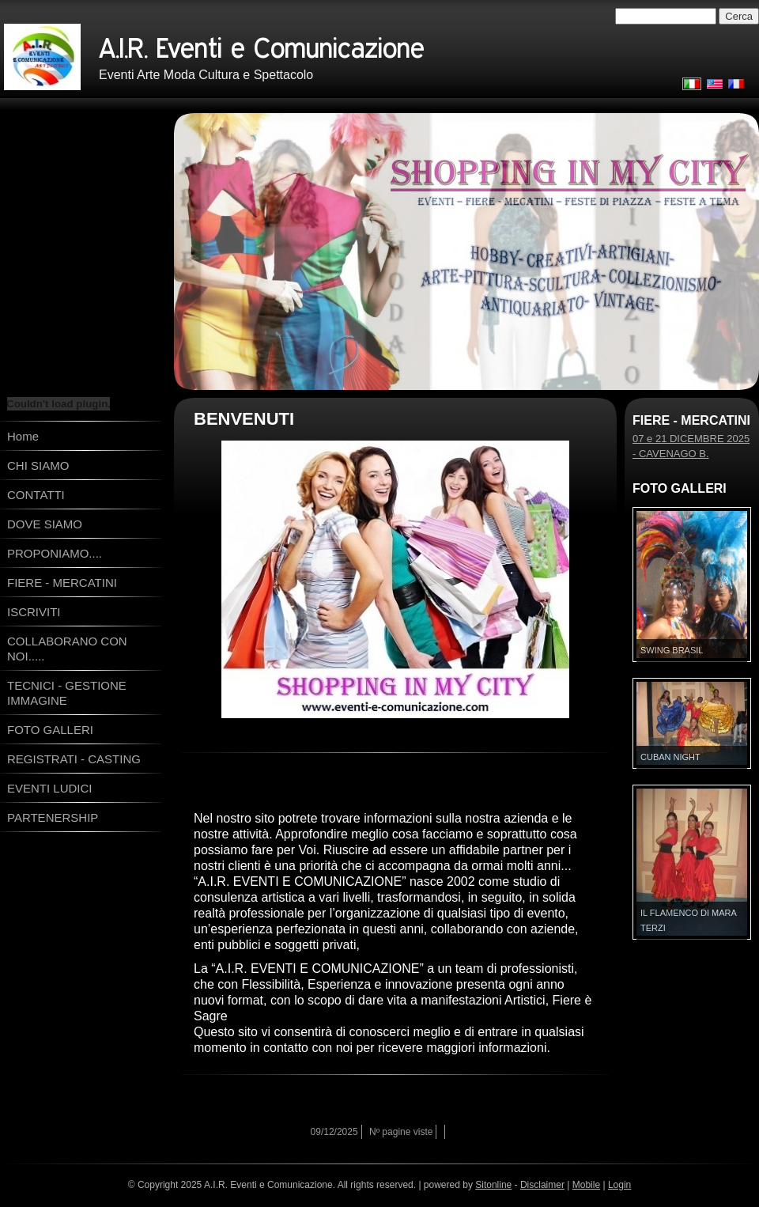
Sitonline (493, 1184)
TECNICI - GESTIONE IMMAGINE (66, 693)
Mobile (586, 1184)
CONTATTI (36, 494)
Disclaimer (542, 1184)
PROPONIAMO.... (54, 553)
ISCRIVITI (34, 612)
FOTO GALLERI (50, 729)
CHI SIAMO (38, 465)
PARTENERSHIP (52, 817)
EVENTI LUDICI (50, 788)
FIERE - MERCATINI (62, 582)
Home (23, 436)
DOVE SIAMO (44, 524)
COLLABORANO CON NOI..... (67, 648)
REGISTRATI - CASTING (74, 759)
